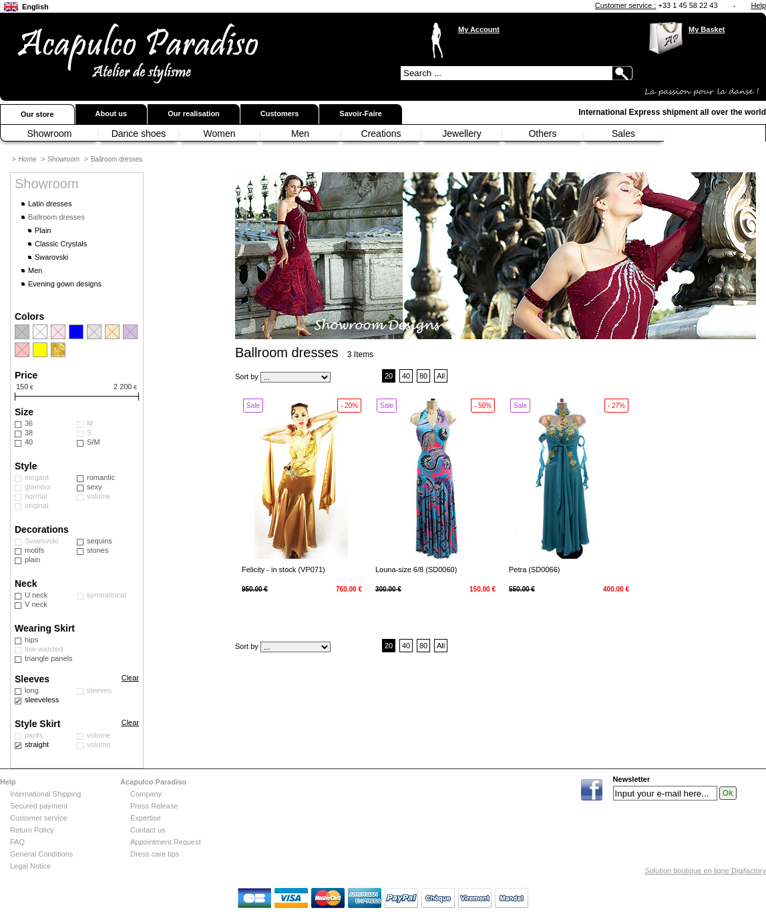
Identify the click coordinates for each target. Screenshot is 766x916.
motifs (34, 550)
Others (542, 133)
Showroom (49, 133)
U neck (36, 595)
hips (31, 640)
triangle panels (49, 658)
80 (423, 376)
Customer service (38, 818)
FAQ (17, 842)
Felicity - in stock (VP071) (283, 569)
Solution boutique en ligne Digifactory (705, 871)
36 (29, 423)
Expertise (145, 818)
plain (32, 559)
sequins (99, 541)
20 (389, 376)
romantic (101, 477)
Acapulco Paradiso (153, 782)
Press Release (154, 806)
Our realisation (194, 113)
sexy (94, 487)
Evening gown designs (65, 284)
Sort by (246, 377)
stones (97, 550)
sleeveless (42, 700)
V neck (36, 604)
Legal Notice (30, 866)
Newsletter (631, 779)
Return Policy (31, 830)
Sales (623, 133)
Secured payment (38, 806)
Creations (381, 133)
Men (300, 133)
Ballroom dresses (116, 159)
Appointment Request (165, 842)
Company (146, 794)
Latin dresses (49, 204)
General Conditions (41, 854)
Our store (37, 114)
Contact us (148, 830)
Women (220, 133)
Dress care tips (154, 854)
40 (29, 442)
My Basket (707, 29)
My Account (479, 29)
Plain (43, 230)
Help (758, 5)
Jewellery (461, 133)
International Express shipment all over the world (672, 112)
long (32, 690)
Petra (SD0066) (534, 569)
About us (111, 113)
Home (28, 159)
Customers (279, 113)
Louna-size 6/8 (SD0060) (416, 569)
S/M (93, 442)
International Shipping (45, 794)
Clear (130, 678)
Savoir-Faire (360, 113)
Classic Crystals (61, 244)
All (441, 376)
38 (29, 433)
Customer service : (625, 5)
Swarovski (51, 257)
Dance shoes (139, 133)
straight (37, 744)
